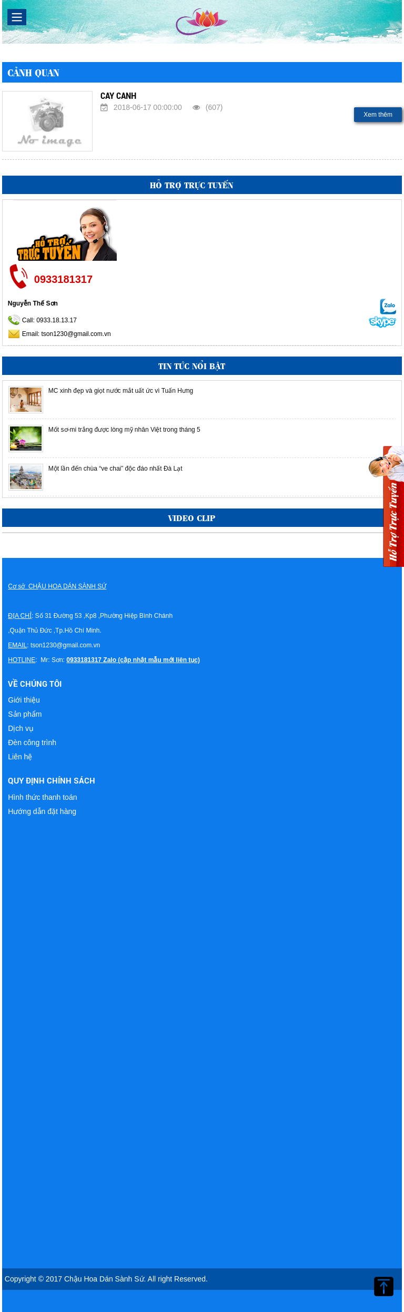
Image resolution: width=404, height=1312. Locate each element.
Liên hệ (20, 756)
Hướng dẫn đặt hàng (42, 811)
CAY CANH (118, 95)
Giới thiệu (24, 700)
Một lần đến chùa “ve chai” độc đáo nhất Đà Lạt (115, 468)
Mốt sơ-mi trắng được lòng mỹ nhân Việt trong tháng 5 (124, 429)
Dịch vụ (21, 728)
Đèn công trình (32, 742)
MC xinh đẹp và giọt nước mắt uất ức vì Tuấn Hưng (120, 390)
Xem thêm (377, 114)
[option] (202, 399)
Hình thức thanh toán (42, 797)
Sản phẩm (25, 714)
